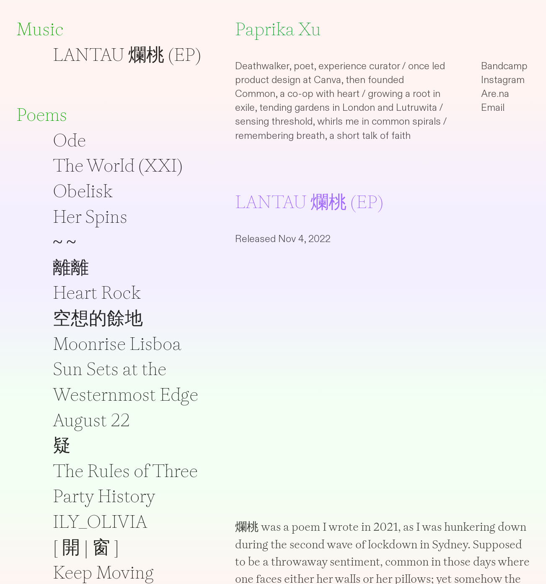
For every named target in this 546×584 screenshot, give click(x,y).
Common (255, 93)
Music (40, 29)
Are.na (495, 93)
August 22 (91, 420)
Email (493, 107)
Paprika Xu (278, 29)
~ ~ (64, 241)
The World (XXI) (118, 165)
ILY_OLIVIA (100, 521)
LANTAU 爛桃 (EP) (127, 54)
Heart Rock (97, 292)
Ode (69, 140)
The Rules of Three (125, 470)
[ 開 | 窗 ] (86, 547)
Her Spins (90, 216)
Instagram (503, 79)
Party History (104, 496)
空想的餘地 (98, 318)
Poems (41, 114)
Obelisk (83, 191)
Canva (327, 79)
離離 (71, 267)
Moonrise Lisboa (117, 343)
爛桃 (247, 526)
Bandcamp (504, 66)
